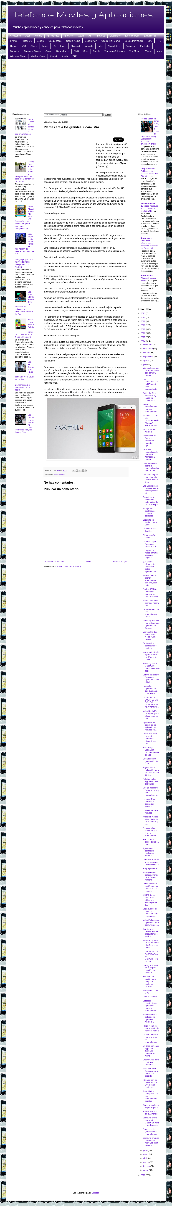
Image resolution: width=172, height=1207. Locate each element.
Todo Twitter (147, 275)
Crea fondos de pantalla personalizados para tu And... (151, 467)
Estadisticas (150, 35)
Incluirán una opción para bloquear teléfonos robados (149, 981)
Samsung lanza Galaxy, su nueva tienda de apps (151, 667)
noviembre (148, 348)
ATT (90, 35)
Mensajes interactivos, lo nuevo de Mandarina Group (150, 454)
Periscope (130, 46)
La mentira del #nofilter (149, 529)
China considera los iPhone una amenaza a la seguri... (150, 887)
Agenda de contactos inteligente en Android (150, 852)
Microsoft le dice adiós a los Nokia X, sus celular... (150, 635)
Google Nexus (73, 41)
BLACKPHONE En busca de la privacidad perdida (150, 1072)
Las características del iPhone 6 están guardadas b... (150, 384)
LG (54, 46)
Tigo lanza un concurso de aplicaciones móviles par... (150, 726)
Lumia (63, 46)
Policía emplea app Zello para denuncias (150, 781)
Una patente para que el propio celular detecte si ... (150, 478)
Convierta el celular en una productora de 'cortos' (150, 933)
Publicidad (145, 46)
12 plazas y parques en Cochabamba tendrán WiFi (149, 208)
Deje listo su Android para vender (150, 522)
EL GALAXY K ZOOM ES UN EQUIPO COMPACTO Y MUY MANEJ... (151, 702)
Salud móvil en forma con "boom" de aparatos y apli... (149, 441)
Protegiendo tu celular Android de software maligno (150, 876)
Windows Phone (18, 56)
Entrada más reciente (54, 561)
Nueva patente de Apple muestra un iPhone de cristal (151, 656)
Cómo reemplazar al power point (151, 1106)
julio (145, 364)
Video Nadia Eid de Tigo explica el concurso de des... (151, 715)
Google (40, 41)
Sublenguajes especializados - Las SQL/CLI (149, 173)
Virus (159, 51)
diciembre (148, 344)
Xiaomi (53, 56)
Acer (27, 35)
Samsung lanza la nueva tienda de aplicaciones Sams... (151, 624)
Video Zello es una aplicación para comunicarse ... (151, 922)
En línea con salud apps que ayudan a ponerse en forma (151, 1051)
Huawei (14, 46)
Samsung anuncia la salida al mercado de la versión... (151, 1141)
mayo (146, 1154)
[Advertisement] (86, 86)
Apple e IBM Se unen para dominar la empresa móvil (150, 593)
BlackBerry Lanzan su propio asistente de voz (151, 751)
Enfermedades (132, 35)
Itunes (45, 46)
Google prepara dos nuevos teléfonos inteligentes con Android (24, 263)
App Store (68, 35)
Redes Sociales (148, 119)
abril (145, 1158)
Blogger (95, 1193)
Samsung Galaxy (32, 51)
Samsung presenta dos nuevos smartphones (150, 408)
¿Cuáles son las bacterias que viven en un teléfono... (150, 1083)
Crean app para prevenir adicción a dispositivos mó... (150, 739)
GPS (149, 41)
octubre (147, 352)
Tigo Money (135, 51)
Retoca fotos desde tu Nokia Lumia (151, 842)
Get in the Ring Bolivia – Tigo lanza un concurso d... (150, 397)
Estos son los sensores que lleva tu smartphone (150, 832)
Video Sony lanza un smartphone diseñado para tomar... (151, 944)
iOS (24, 46)
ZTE (75, 56)
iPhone (33, 46)
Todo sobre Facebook (146, 239)
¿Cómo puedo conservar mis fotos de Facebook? (149, 245)
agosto (146, 360)
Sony (85, 51)
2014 (143, 341)
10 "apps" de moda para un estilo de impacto (150, 554)
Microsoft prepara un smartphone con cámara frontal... (151, 372)
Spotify (96, 51)
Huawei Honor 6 (150, 997)
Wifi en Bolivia (148, 203)
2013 (143, 1175)
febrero (146, 1166)
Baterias (101, 35)
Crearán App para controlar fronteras (151, 1062)
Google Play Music (133, 41)
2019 (143, 321)
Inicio (88, 561)
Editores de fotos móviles (150, 811)
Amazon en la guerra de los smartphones (150, 1131)
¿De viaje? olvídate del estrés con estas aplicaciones (149, 567)
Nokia (100, 46)
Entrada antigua (120, 561)
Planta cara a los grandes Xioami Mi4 (151, 602)
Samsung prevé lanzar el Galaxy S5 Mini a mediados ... (151, 1121)
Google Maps (54, 41)
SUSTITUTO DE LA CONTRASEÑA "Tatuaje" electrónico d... (151, 420)
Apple (81, 35)
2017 (143, 329)
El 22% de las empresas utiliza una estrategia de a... (150, 900)
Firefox (13, 41)
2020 (143, 317)
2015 (143, 337)
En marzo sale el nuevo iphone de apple (22, 387)
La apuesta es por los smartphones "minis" (151, 613)
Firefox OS (27, 41)
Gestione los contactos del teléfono (150, 645)
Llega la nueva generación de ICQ (150, 761)
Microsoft (75, 46)
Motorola (88, 46)
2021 (143, 313)
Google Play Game (110, 41)
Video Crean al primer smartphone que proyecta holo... (150, 580)
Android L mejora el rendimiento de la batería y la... (150, 820)
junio (145, 1150)
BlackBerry (115, 35)
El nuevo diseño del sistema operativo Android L (150, 1018)
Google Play (91, 41)
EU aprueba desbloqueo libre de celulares (149, 512)
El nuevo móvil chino (149, 536)
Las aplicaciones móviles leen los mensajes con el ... (151, 489)
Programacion (147, 168)
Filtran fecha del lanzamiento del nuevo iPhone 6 (151, 1028)
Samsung (14, 51)
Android (38, 35)
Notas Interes (114, 46)
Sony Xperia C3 (150, 868)
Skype (49, 51)
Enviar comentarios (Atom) (69, 566)
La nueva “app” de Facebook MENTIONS (151, 544)
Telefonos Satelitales (114, 51)
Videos (148, 51)
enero (146, 1170)
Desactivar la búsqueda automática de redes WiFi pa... (151, 501)
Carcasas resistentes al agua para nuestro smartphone (150, 1006)
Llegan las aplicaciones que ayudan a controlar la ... (150, 690)
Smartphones (62, 51)
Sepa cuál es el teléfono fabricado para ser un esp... (150, 912)
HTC (159, 41)
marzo (146, 1162)
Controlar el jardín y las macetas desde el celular (151, 862)
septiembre (148, 356)
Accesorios (15, 35)
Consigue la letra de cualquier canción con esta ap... (150, 969)
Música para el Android (149, 430)
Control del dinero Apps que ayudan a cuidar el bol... (151, 678)
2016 (143, 333)
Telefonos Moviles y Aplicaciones (83, 14)
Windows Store (38, 56)
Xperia (64, 56)
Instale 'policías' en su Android (150, 1112)
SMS (76, 51)
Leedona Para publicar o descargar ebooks (149, 803)
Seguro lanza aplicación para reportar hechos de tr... (151, 771)
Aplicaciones (53, 35)
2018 (143, 325)
